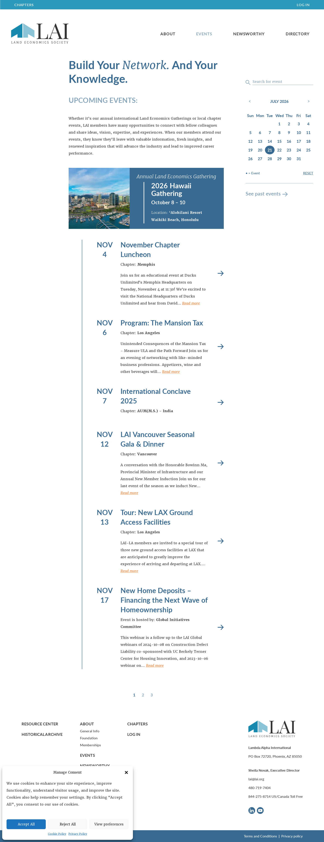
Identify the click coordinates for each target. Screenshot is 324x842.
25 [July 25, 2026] (308, 150)
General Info (89, 730)
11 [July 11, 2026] (308, 132)
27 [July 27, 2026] (260, 158)
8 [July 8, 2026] (279, 132)
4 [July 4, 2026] (308, 123)
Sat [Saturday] (308, 115)
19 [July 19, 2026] (250, 150)
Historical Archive (42, 734)
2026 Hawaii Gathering (171, 189)
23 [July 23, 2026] (289, 150)
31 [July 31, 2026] (299, 158)
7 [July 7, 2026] (270, 132)
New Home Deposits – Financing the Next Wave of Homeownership (163, 599)
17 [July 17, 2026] (299, 141)
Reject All (68, 824)
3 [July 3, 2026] (299, 123)
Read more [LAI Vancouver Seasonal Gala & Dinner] (220, 463)
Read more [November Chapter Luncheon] (220, 273)
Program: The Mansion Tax (161, 323)
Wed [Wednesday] (279, 115)
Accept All (26, 824)
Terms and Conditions (260, 836)
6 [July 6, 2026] (260, 132)
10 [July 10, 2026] (299, 132)
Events (204, 34)
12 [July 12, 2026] (250, 141)
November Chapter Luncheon (150, 249)
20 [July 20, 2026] (260, 150)
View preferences (109, 824)
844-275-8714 (259, 796)
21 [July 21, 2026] (270, 150)
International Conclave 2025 (155, 396)
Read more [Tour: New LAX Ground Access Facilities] (220, 541)
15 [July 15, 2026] (279, 141)
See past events (263, 193)
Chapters (137, 723)
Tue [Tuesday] (269, 115)
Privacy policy (292, 836)
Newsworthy (249, 34)
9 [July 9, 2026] (289, 132)
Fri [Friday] (298, 115)
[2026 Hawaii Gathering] (99, 198)
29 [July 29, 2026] (279, 158)
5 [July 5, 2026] (250, 132)
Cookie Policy (57, 834)
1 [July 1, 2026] (279, 123)
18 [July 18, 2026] (308, 141)
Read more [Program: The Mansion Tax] (220, 346)
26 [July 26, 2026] (250, 158)
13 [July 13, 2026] (260, 141)
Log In (303, 4)
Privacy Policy (77, 834)
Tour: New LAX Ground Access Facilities (156, 517)
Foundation (89, 737)
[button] (126, 772)
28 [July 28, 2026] (270, 158)
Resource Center (40, 723)
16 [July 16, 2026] (289, 141)
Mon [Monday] (260, 115)
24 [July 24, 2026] (299, 150)
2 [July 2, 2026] (289, 123)
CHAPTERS (24, 4)
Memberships (90, 744)
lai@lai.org (256, 778)
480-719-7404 (259, 787)
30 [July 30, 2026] (289, 158)
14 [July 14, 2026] (270, 141)
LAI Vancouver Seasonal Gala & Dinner (157, 439)
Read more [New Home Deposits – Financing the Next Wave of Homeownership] (220, 627)
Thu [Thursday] (289, 115)
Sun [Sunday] (250, 115)
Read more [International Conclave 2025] (220, 402)
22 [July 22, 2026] (279, 150)
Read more (191, 303)
